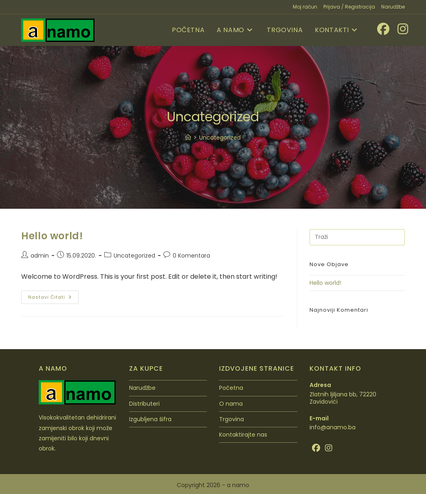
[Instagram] (328, 448)
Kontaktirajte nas (243, 435)
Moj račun (305, 6)
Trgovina (231, 419)
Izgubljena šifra (150, 419)
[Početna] (188, 137)
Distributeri (144, 404)
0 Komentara (191, 255)
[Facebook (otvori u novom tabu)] (379, 29)
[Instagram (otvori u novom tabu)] (398, 29)
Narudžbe (393, 6)
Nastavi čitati (53, 295)
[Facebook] (316, 448)
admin (40, 255)
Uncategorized (220, 137)
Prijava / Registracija (349, 6)
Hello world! (52, 236)
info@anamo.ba (333, 427)
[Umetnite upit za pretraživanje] (357, 237)
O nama (231, 404)
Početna (231, 388)
